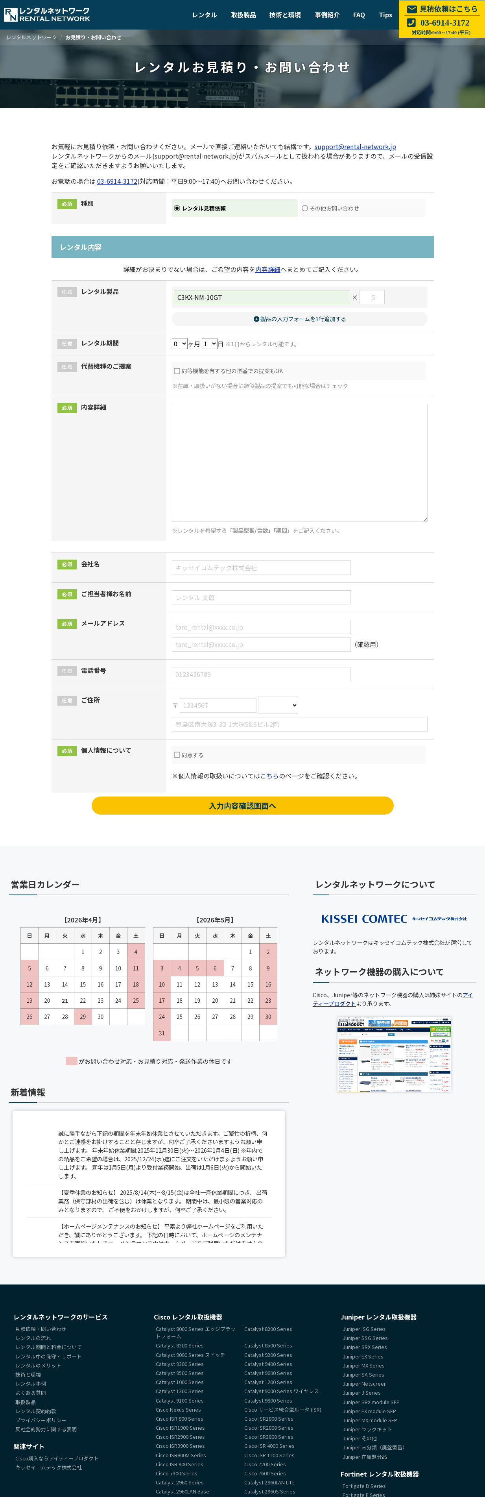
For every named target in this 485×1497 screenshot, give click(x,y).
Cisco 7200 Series (265, 1464)
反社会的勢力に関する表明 (46, 1429)
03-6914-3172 (117, 181)
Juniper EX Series (363, 1356)
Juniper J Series (362, 1393)
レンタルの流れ (33, 1338)
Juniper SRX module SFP (371, 1402)
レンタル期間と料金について (48, 1347)
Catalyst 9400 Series (268, 1364)
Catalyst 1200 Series (268, 1382)
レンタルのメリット (38, 1365)
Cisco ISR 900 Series (179, 1464)
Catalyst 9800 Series (268, 1400)
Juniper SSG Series (365, 1338)
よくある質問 (30, 1393)
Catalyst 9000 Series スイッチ (190, 1354)
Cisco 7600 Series (265, 1473)
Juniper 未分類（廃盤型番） (375, 1447)
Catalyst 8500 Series (268, 1345)
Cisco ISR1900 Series (180, 1427)
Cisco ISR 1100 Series (269, 1455)
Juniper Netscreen (365, 1383)
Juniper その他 (360, 1438)
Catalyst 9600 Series (268, 1373)
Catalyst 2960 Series (180, 1482)
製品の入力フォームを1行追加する (300, 318)
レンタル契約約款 (35, 1411)
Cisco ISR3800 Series (268, 1437)
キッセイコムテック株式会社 (48, 1467)
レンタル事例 (30, 1383)
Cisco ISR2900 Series (180, 1437)
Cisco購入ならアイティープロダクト (57, 1458)
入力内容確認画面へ (242, 805)
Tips (385, 14)
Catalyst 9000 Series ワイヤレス (281, 1391)
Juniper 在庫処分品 (365, 1456)
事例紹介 (327, 14)
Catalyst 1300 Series (180, 1391)
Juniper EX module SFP (369, 1411)
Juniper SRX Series (365, 1347)
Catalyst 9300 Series (180, 1364)
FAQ (359, 14)
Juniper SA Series (363, 1374)
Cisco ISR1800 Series (268, 1418)
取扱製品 (243, 14)
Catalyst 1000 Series (180, 1382)
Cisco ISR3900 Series (180, 1446)
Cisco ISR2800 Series (268, 1427)
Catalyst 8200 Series (268, 1329)
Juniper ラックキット (367, 1429)
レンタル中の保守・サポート (48, 1356)
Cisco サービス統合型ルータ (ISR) (282, 1409)
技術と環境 (285, 14)
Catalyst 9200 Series (268, 1354)
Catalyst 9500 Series (180, 1373)
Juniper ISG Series (364, 1329)
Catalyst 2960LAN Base (182, 1491)
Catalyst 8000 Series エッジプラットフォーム (196, 1332)
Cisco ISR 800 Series (179, 1418)
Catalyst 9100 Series (180, 1400)
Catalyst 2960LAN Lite (269, 1482)
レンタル (204, 14)
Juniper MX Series (364, 1365)
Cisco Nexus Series (178, 1409)
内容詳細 (267, 269)
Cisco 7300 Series (176, 1473)
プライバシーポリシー (40, 1420)
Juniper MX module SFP (370, 1420)
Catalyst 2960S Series (269, 1491)
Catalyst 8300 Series (180, 1345)
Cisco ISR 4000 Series (269, 1446)
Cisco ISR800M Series (181, 1455)
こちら (269, 775)
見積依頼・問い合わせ (40, 1329)
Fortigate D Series (364, 1486)
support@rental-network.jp (355, 146)
